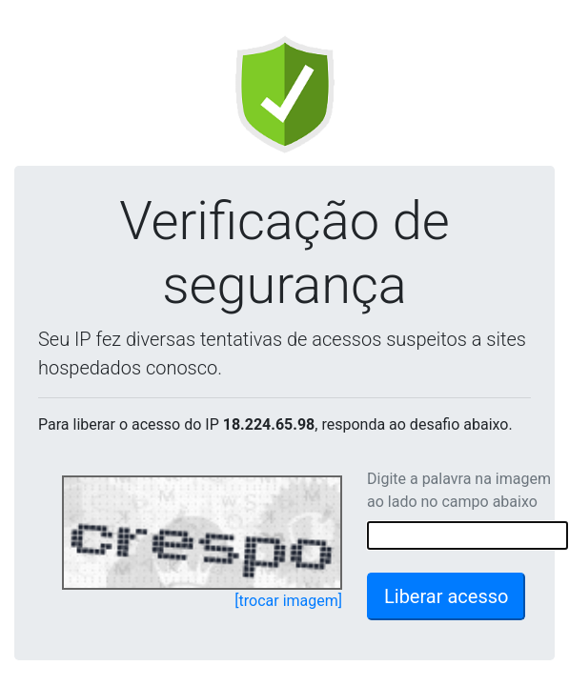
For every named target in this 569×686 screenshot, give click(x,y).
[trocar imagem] (288, 601)
